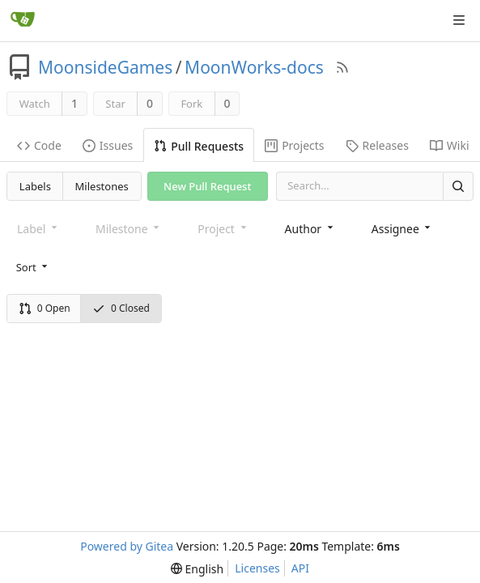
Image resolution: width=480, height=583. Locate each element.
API (300, 568)
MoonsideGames (105, 67)
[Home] (23, 20)
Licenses (257, 568)
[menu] (33, 267)
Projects (294, 145)
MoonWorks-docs (254, 67)
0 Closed (121, 308)
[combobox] (310, 228)
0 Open (44, 308)
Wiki (449, 145)
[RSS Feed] (342, 67)
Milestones (102, 186)
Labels (35, 186)
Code (39, 145)
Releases (377, 145)
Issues (108, 145)
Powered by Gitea (126, 546)
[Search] (458, 186)
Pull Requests (199, 146)
